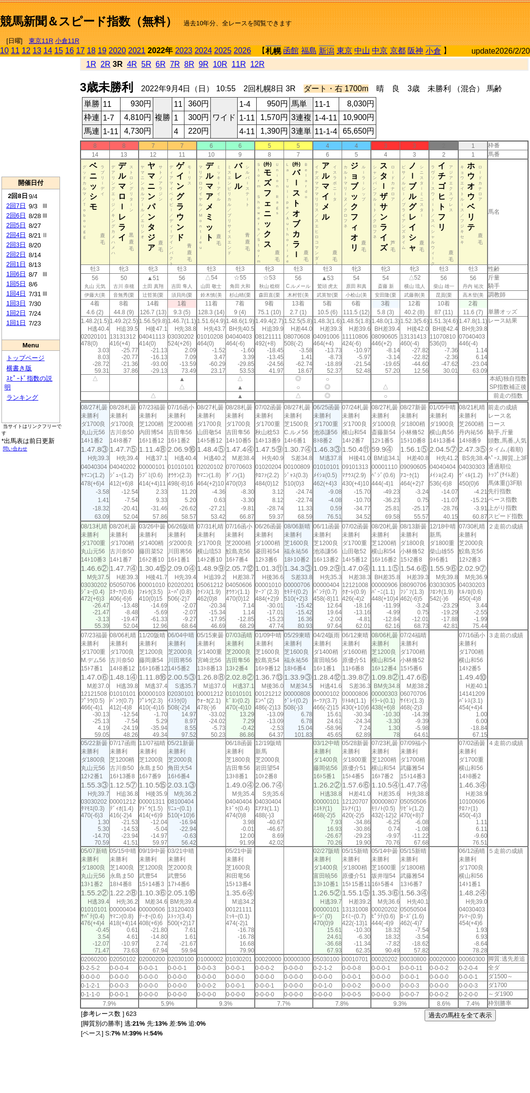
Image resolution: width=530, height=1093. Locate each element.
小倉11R (67, 40)
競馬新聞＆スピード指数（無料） (88, 21)
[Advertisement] (416, 17)
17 (80, 50)
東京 (344, 50)
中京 (379, 50)
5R (146, 64)
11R (238, 64)
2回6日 (16, 215)
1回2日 (16, 313)
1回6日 (16, 274)
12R (257, 64)
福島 (309, 50)
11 (15, 50)
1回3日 (16, 303)
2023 (184, 50)
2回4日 (16, 235)
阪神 (415, 50)
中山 (362, 50)
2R (105, 64)
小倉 (433, 51)
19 (102, 50)
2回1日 (16, 264)
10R (220, 64)
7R (175, 64)
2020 (117, 50)
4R (132, 64)
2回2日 (16, 254)
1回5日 (16, 283)
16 (69, 50)
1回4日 (16, 293)
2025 (223, 50)
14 (47, 50)
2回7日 (16, 205)
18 (91, 50)
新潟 (326, 51)
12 (26, 50)
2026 (242, 50)
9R (203, 64)
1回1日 (16, 322)
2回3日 (16, 244)
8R (189, 64)
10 (4, 50)
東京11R (41, 40)
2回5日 (16, 225)
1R (91, 64)
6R (160, 64)
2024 (203, 50)
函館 (291, 50)
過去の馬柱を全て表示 (460, 1015)
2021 (137, 50)
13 (37, 50)
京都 (398, 50)
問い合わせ (15, 448)
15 (58, 50)
